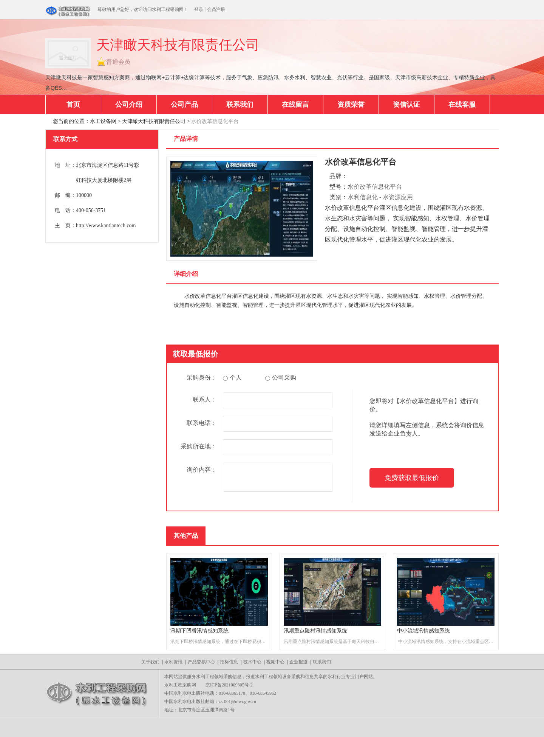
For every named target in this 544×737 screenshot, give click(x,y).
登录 (198, 9)
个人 (232, 377)
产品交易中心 (201, 662)
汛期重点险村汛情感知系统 (315, 631)
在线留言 (295, 104)
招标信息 (229, 662)
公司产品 (184, 104)
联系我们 (239, 104)
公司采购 (280, 377)
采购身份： (202, 377)
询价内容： (202, 469)
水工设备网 (103, 121)
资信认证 (406, 104)
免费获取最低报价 (412, 478)
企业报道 (298, 662)
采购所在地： (199, 446)
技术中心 (252, 662)
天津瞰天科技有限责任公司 (153, 121)
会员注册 (216, 9)
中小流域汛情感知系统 (423, 631)
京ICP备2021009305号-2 (229, 685)
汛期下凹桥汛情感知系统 (199, 631)
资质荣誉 (351, 104)
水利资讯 (173, 662)
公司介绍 (128, 104)
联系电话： (202, 423)
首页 (73, 104)
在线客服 (462, 104)
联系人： (205, 399)
